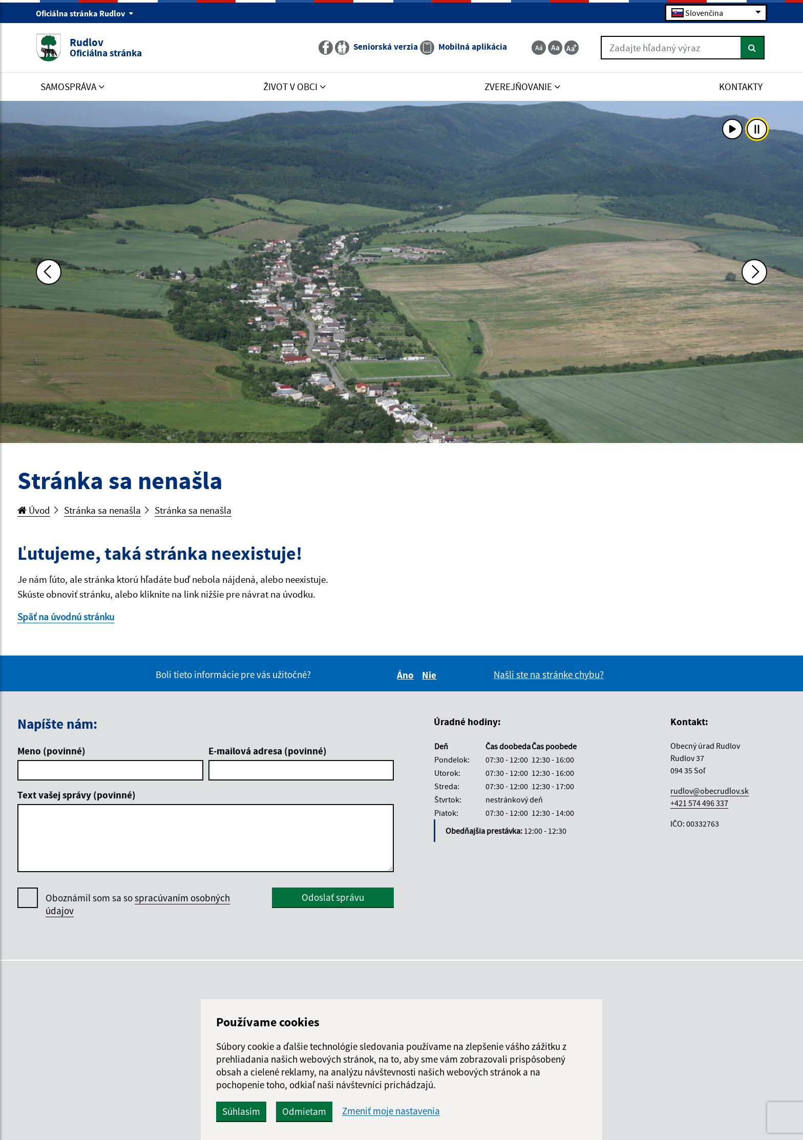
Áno (407, 675)
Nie (430, 675)
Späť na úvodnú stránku (65, 616)
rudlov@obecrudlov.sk (709, 791)
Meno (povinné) (51, 751)
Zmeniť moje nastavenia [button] (391, 1111)
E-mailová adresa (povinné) (267, 751)
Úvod (33, 510)
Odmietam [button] (304, 1111)
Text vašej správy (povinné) (76, 795)
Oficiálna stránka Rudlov (85, 13)
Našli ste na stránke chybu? (549, 674)
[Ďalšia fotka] (754, 272)
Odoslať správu (333, 897)
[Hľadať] (753, 47)
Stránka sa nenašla (102, 510)
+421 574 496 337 (699, 803)
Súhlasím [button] (241, 1111)
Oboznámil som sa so (138, 904)
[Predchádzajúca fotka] (48, 272)
